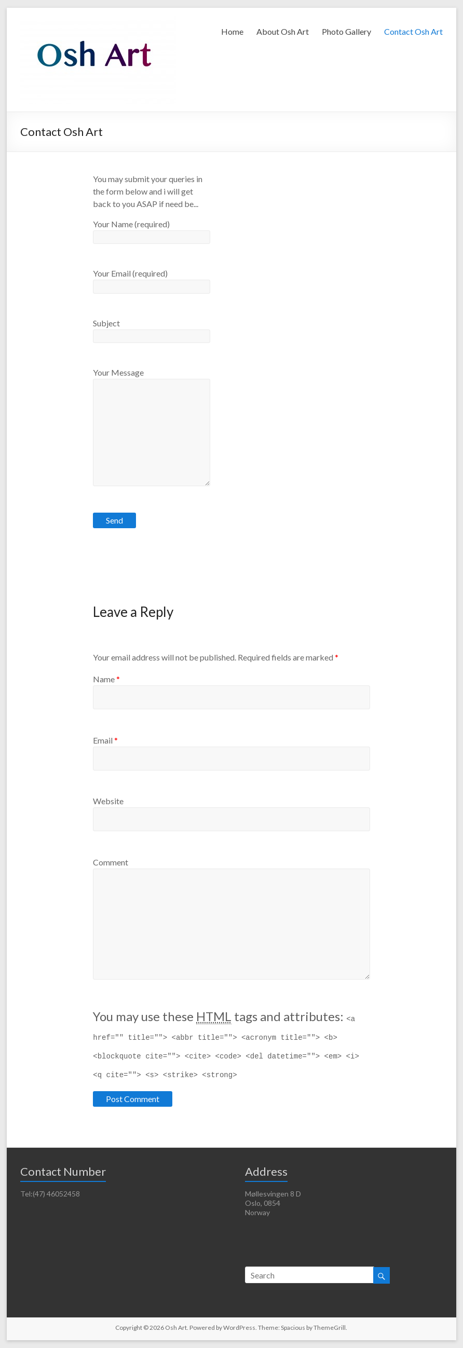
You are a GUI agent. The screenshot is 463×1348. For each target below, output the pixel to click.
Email (105, 740)
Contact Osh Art (413, 31)
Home (232, 31)
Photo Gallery (346, 31)
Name (106, 679)
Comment (110, 862)
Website (108, 801)
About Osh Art (282, 31)
